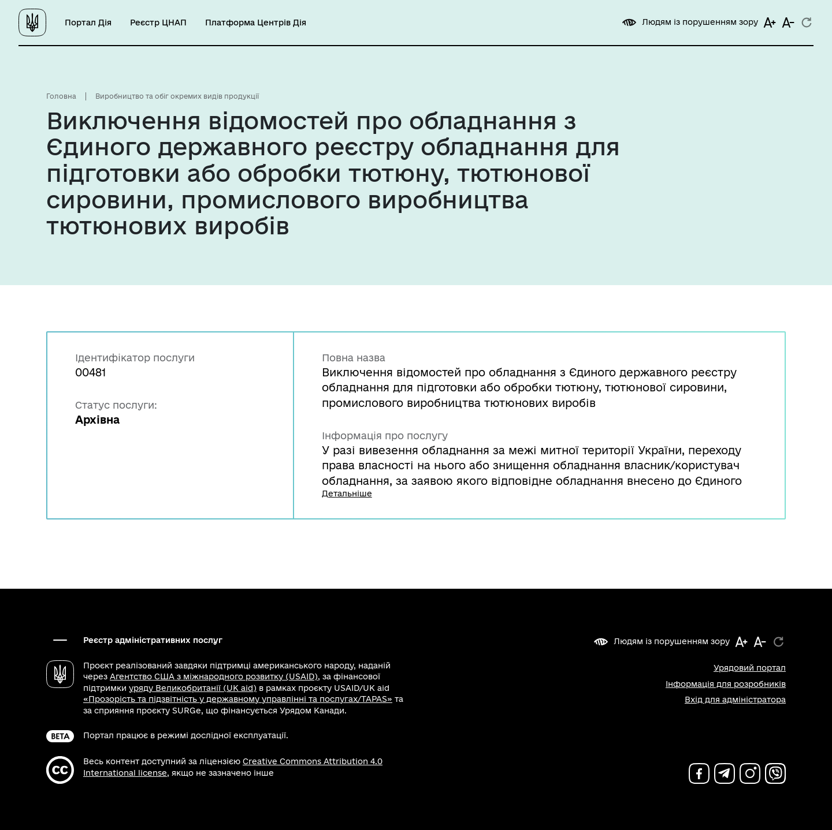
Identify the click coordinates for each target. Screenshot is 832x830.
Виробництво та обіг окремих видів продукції (177, 96)
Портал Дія (88, 22)
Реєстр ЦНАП (158, 22)
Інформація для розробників (726, 684)
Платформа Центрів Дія (255, 22)
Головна (61, 96)
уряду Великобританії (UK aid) (193, 688)
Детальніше (347, 493)
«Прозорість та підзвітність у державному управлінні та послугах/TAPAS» (237, 699)
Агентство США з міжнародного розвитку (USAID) (214, 676)
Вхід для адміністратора (735, 699)
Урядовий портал (750, 667)
